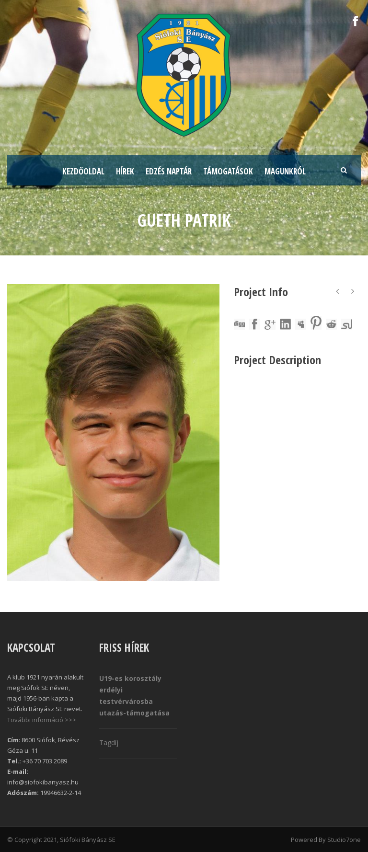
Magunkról (285, 171)
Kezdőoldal (83, 171)
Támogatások (228, 171)
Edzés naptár (169, 171)
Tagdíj (108, 742)
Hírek (125, 171)
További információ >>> (41, 719)
